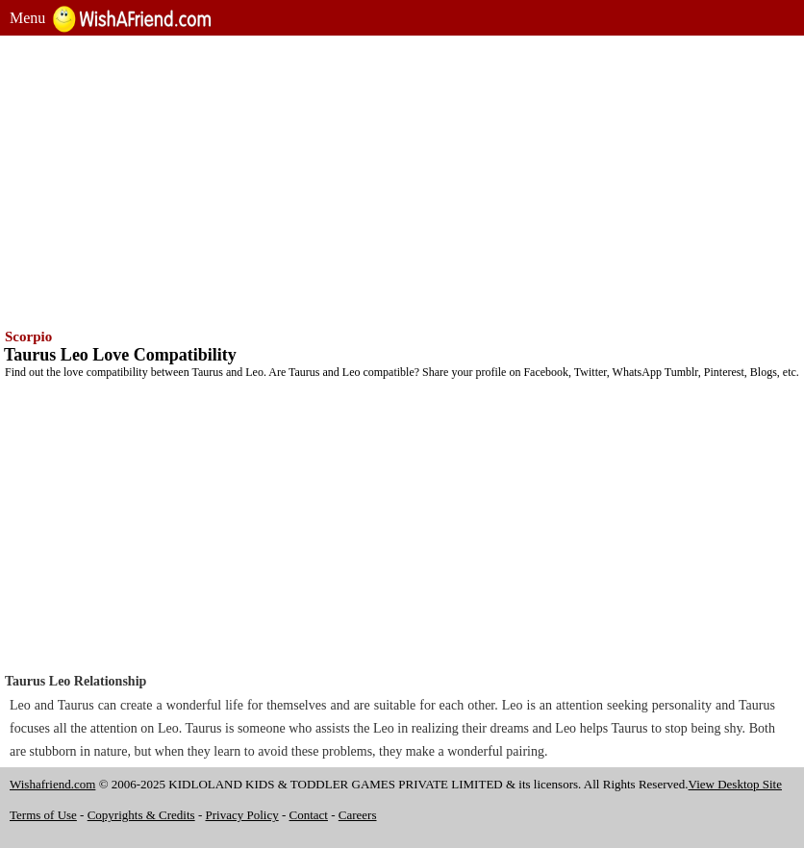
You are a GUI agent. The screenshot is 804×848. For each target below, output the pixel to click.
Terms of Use (43, 815)
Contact (308, 815)
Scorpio (28, 336)
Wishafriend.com (52, 784)
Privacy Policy (242, 815)
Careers (358, 815)
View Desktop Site (735, 784)
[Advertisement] (402, 179)
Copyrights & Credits (141, 815)
